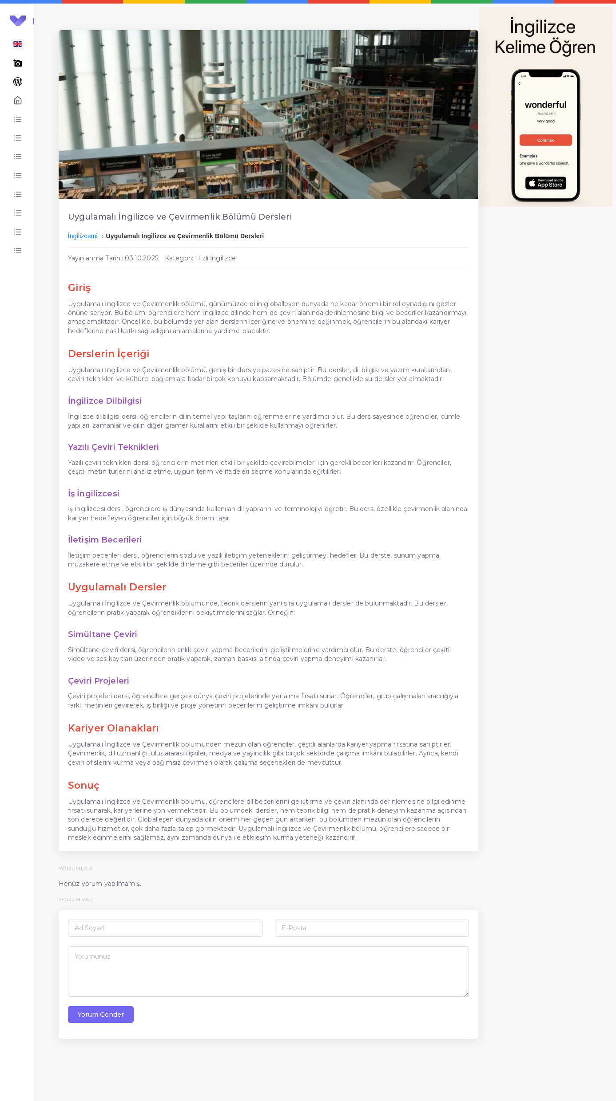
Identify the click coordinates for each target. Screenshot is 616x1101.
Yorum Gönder (170, 1064)
